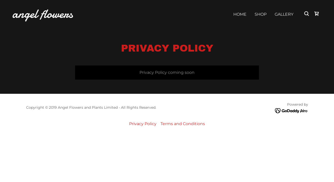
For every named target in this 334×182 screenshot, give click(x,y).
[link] (55, 16)
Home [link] (240, 14)
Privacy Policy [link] (142, 123)
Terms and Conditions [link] (183, 123)
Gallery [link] (284, 14)
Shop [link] (261, 14)
